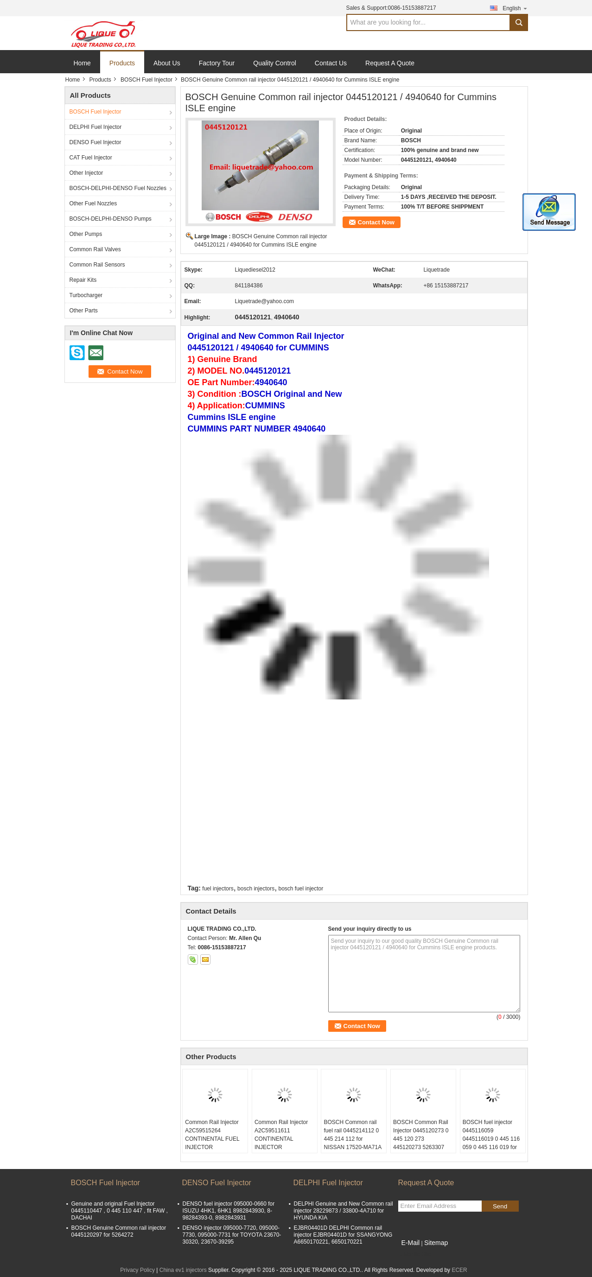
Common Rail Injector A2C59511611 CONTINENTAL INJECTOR (281, 1134)
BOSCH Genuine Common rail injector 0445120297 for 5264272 (118, 1231)
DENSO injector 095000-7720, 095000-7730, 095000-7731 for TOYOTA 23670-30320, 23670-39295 (232, 1235)
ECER (459, 1270)
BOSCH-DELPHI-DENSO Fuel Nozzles (118, 188)
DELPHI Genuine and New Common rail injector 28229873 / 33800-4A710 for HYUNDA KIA (343, 1211)
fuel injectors (217, 888)
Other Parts (84, 310)
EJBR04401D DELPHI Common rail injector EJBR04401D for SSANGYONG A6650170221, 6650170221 (343, 1235)
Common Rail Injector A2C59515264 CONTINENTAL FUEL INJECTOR (212, 1134)
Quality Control (274, 63)
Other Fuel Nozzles (93, 203)
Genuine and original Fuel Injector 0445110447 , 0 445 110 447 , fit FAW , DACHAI (119, 1211)
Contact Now (376, 222)
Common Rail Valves (95, 249)
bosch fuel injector (301, 888)
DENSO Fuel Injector (95, 142)
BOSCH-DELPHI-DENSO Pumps (111, 219)
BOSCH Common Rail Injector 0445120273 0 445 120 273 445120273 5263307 (420, 1134)
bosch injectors (255, 888)
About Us (166, 63)
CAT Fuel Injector (91, 157)
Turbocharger (86, 295)
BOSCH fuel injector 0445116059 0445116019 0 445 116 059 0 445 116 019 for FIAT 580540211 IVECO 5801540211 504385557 (492, 1147)
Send (500, 1206)
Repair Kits (83, 280)
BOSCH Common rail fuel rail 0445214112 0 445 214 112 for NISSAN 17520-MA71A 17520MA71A (352, 1139)
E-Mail (410, 1242)
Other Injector (86, 173)
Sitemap (436, 1242)
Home (82, 63)
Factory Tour (217, 63)
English (515, 8)
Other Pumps (86, 234)
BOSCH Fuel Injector (146, 79)
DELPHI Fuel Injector (96, 127)
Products (122, 63)
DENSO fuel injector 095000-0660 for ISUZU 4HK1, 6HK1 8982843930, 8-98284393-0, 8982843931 (229, 1211)
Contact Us (331, 63)
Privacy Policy (137, 1270)
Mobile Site (414, 1254)
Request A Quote (389, 63)
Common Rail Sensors (97, 264)
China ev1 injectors (183, 1270)
